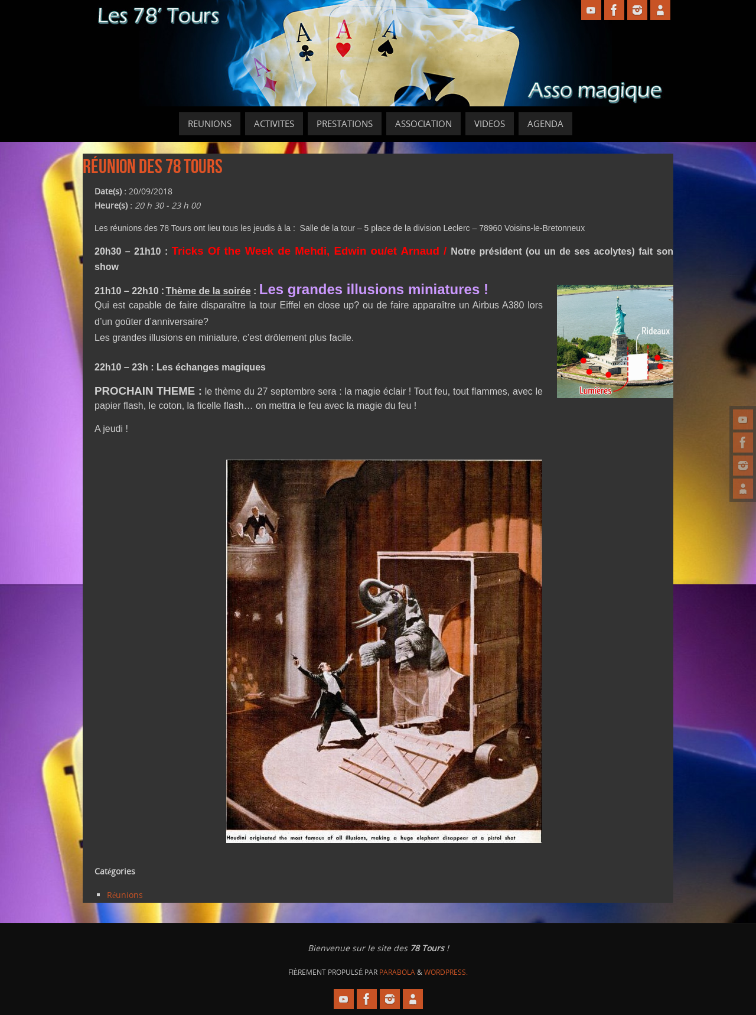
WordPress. (446, 972)
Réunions (125, 894)
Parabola (397, 972)
